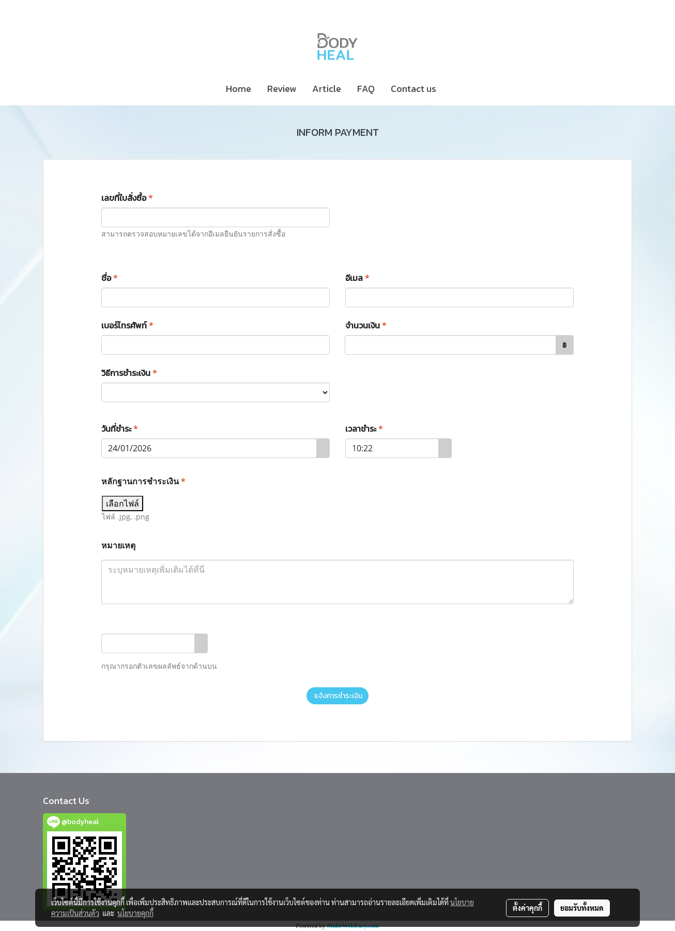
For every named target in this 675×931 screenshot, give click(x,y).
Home (238, 89)
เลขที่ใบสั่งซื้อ (127, 198)
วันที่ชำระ (119, 428)
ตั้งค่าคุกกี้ (527, 907)
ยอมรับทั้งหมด (582, 907)
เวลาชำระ (364, 428)
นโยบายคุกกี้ (135, 913)
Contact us (413, 89)
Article (326, 89)
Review (281, 89)
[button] (453, 89)
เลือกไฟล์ (122, 503)
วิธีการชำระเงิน (129, 373)
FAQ (366, 89)
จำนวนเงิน (366, 325)
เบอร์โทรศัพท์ (127, 325)
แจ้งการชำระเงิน (337, 695)
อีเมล (357, 278)
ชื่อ (109, 278)
